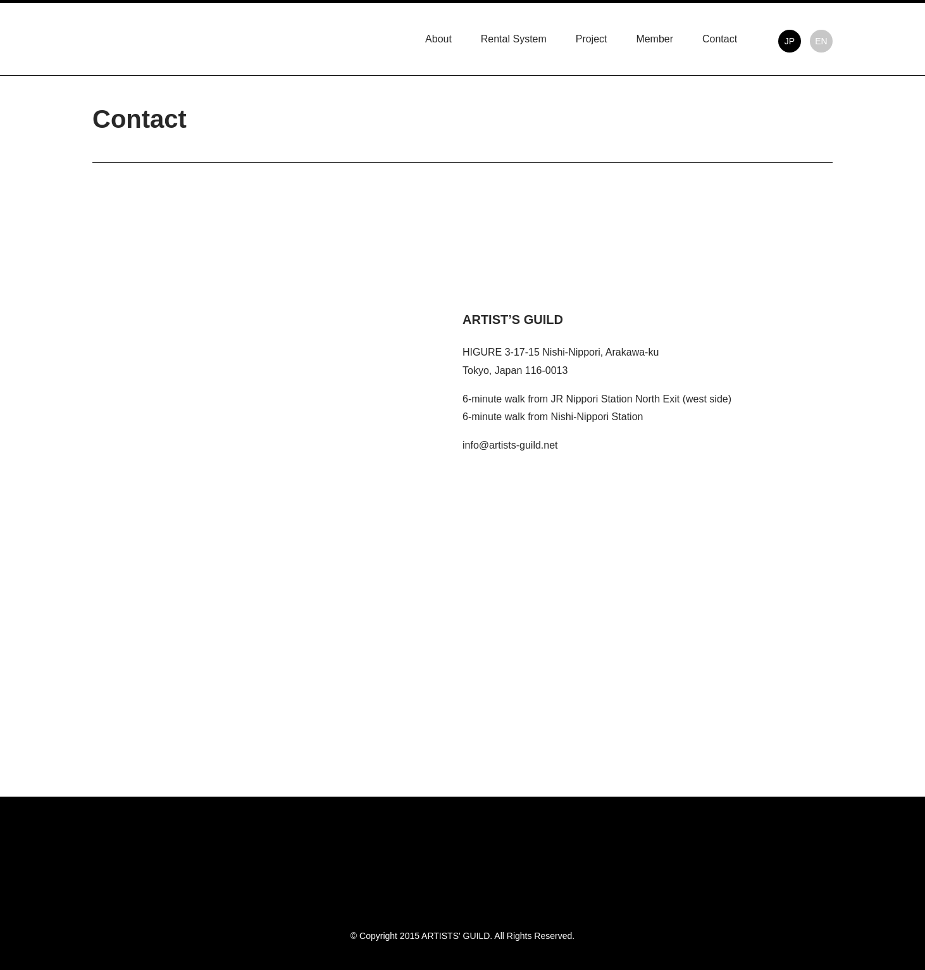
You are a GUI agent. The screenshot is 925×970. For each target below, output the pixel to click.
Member (654, 39)
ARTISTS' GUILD (128, 36)
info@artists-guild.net (510, 445)
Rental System (514, 39)
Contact (719, 39)
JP (790, 41)
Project (591, 39)
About (438, 39)
